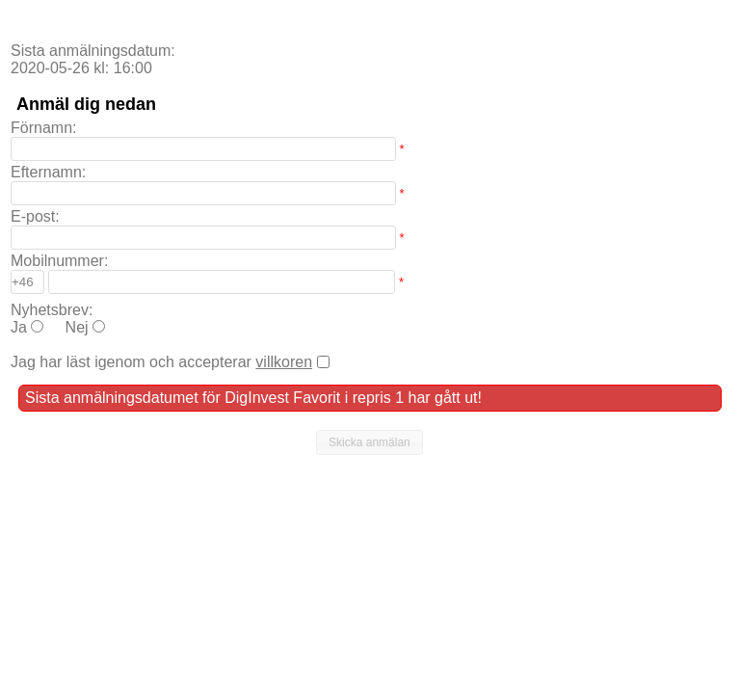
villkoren (283, 362)
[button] (369, 442)
